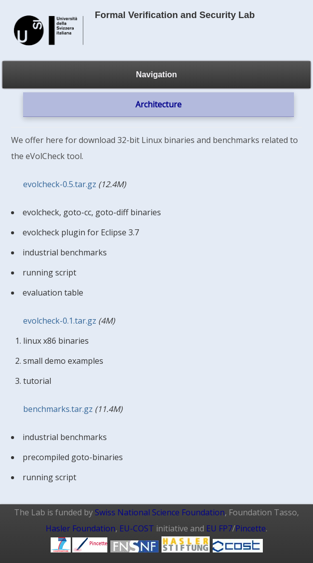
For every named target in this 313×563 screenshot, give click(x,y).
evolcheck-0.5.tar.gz (59, 184)
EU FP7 (219, 528)
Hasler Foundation (80, 528)
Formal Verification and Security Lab (175, 15)
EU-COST (136, 528)
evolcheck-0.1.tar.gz (59, 320)
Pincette (250, 528)
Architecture (158, 104)
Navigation (156, 74)
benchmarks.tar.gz (58, 408)
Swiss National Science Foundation (160, 512)
